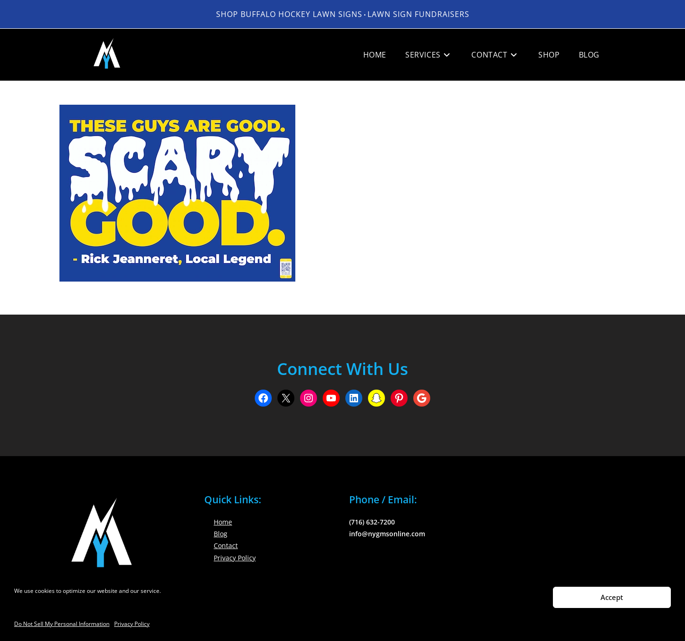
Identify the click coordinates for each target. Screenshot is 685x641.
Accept (612, 597)
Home (223, 521)
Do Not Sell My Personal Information (61, 624)
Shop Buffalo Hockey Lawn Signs (289, 14)
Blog (220, 533)
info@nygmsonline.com (387, 533)
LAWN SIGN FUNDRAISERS (418, 14)
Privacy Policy (132, 624)
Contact (226, 545)
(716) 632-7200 (372, 521)
